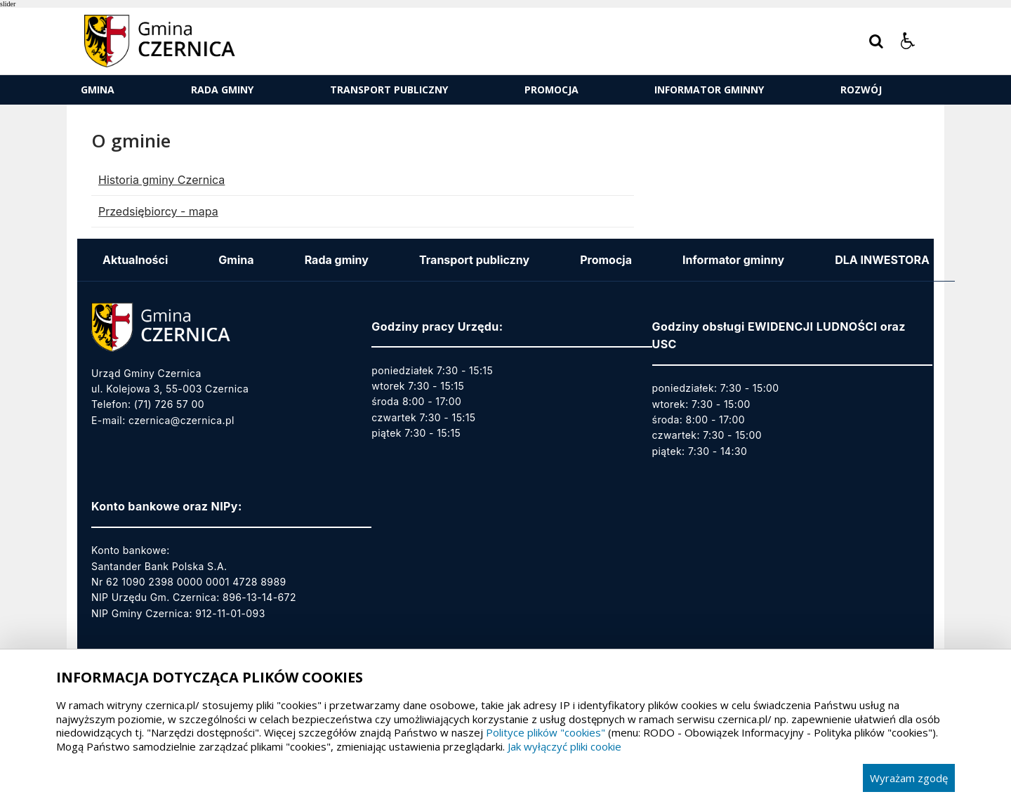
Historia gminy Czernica (161, 180)
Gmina (97, 89)
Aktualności (135, 260)
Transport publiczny (389, 89)
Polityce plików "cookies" (545, 732)
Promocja (551, 89)
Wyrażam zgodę (909, 778)
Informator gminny (709, 89)
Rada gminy (222, 89)
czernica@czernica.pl (181, 420)
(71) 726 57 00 (169, 404)
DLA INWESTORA (882, 260)
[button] (907, 41)
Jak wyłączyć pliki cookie (564, 746)
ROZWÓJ (861, 89)
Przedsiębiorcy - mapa (158, 211)
